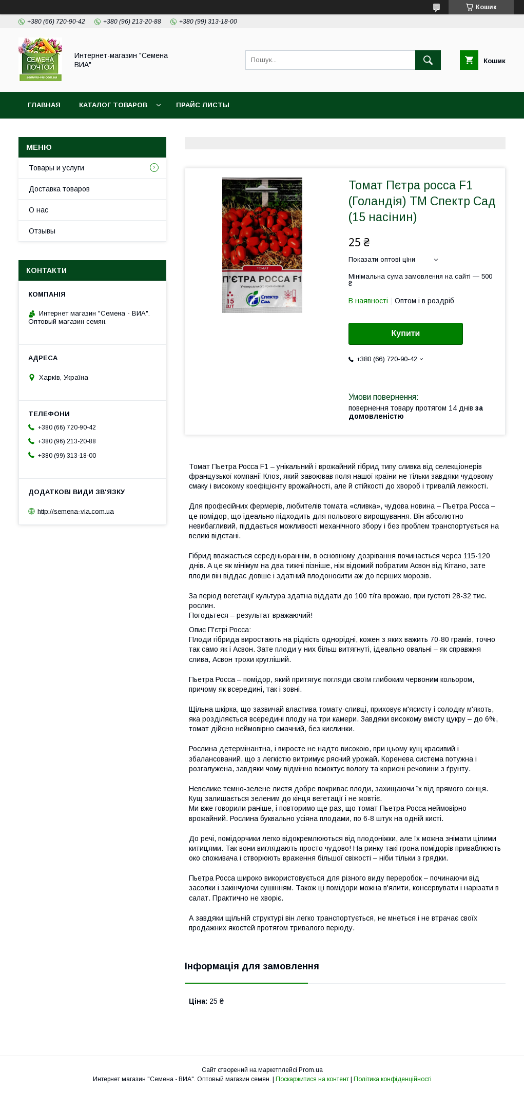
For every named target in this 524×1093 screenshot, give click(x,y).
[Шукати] (428, 60)
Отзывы (42, 231)
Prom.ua (311, 1070)
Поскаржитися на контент (312, 1079)
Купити (406, 333)
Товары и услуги (56, 168)
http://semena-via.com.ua (75, 511)
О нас (38, 210)
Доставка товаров (59, 189)
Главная (44, 105)
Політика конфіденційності (393, 1079)
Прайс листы (202, 105)
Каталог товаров (113, 105)
